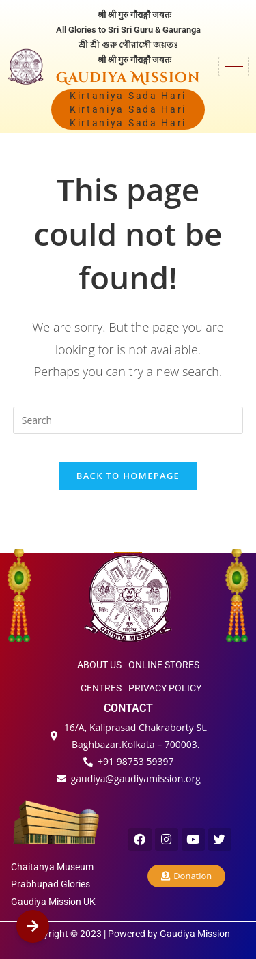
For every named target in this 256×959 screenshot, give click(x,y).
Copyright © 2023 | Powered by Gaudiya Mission (128, 933)
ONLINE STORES (163, 664)
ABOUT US (99, 664)
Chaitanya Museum (52, 866)
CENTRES (101, 688)
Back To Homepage (128, 476)
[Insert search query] (128, 420)
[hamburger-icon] (233, 66)
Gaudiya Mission (128, 77)
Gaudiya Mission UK (53, 901)
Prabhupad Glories (50, 883)
